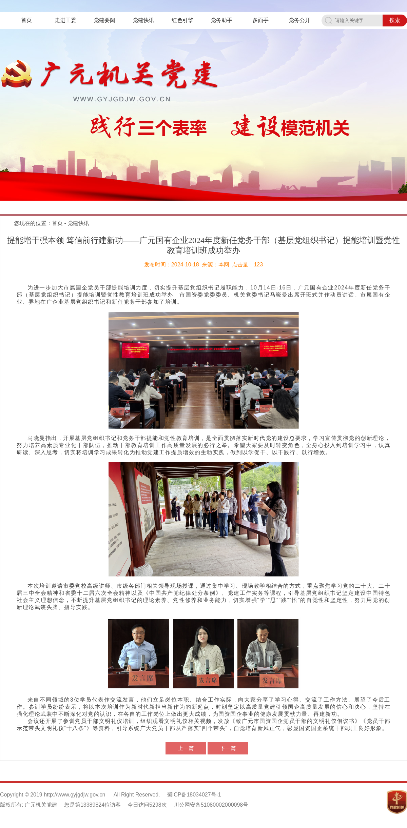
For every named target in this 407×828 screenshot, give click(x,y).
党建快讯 (143, 20)
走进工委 (65, 20)
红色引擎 (182, 20)
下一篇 (228, 748)
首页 (26, 20)
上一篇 (186, 748)
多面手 (260, 20)
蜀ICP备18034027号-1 (194, 794)
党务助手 (221, 20)
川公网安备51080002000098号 (211, 805)
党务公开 (299, 20)
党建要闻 (104, 20)
